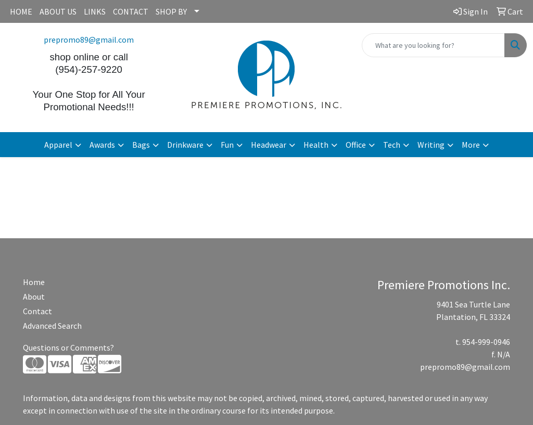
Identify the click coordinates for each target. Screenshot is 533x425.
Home (34, 282)
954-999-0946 (486, 342)
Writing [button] (431, 144)
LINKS (95, 11)
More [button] (471, 144)
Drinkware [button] (185, 144)
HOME (21, 11)
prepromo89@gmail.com (89, 39)
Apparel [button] (58, 144)
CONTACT (130, 11)
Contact (37, 311)
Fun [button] (227, 144)
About (34, 296)
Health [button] (315, 144)
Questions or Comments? (68, 347)
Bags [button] (141, 144)
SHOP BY (171, 11)
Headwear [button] (268, 144)
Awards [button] (102, 144)
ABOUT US (58, 11)
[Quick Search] (433, 45)
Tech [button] (391, 144)
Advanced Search (52, 325)
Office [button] (356, 144)
